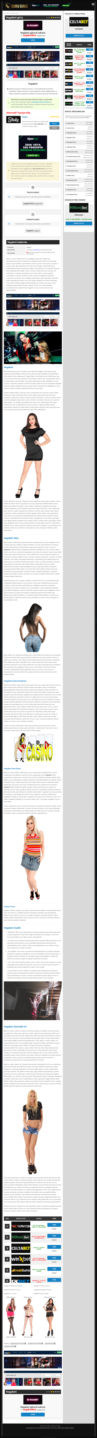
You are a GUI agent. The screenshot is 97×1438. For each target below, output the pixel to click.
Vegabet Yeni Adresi (12, 769)
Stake (24, 117)
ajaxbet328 (90, 136)
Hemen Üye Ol (79, 36)
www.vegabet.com (33, 79)
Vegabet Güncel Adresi (15, 681)
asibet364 (90, 174)
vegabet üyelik (9, 1346)
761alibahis (90, 146)
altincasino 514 (89, 152)
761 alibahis (90, 148)
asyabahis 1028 (89, 181)
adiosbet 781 (89, 133)
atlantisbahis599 (88, 184)
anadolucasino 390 (88, 157)
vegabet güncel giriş (17, 1343)
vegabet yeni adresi (34, 1343)
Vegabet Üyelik (12, 927)
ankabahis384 (89, 160)
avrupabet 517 (89, 195)
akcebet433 (90, 141)
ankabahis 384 (89, 162)
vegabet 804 (41, 35)
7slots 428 (90, 129)
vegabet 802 (33, 204)
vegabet (33, 231)
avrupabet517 (89, 193)
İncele (54, 128)
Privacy (44, 1426)
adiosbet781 (89, 131)
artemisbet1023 (88, 169)
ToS (41, 1426)
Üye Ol (54, 123)
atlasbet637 (90, 188)
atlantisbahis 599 (88, 186)
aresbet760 (90, 165)
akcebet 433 (89, 143)
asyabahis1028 (89, 179)
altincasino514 (89, 150)
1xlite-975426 (89, 122)
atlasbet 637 (89, 190)
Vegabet (8, 367)
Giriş (33, 40)
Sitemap (53, 1426)
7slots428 (90, 127)
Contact (58, 1426)
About (48, 1426)
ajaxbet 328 (90, 138)
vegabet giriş (49, 1343)
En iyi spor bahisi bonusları (48, 1437)
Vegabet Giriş (11, 538)
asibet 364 (90, 176)
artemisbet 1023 (88, 171)
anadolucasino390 (88, 155)
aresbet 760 (89, 167)
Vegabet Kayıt (9, 907)
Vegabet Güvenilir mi (15, 1026)
